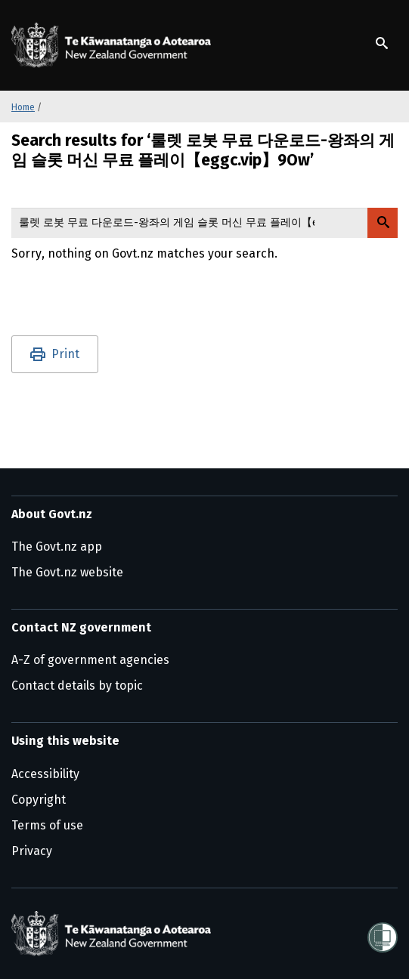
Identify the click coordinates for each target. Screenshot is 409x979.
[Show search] (382, 43)
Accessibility (45, 774)
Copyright (38, 799)
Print (65, 354)
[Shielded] (382, 933)
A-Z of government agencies (90, 660)
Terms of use (47, 825)
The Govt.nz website (67, 572)
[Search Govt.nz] (382, 223)
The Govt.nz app (56, 546)
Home (23, 107)
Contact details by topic (77, 685)
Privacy (31, 851)
